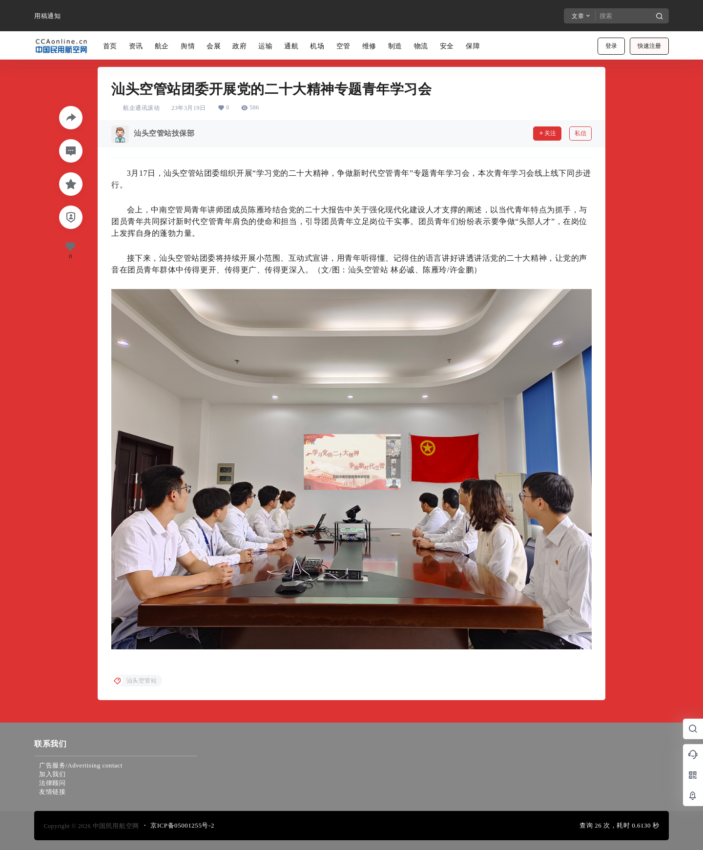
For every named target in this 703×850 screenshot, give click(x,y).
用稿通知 (47, 16)
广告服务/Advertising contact (81, 765)
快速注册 (649, 45)
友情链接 (52, 791)
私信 (580, 133)
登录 (611, 45)
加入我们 (52, 774)
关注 (547, 133)
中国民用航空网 (115, 825)
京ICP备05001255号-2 (182, 825)
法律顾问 (52, 783)
